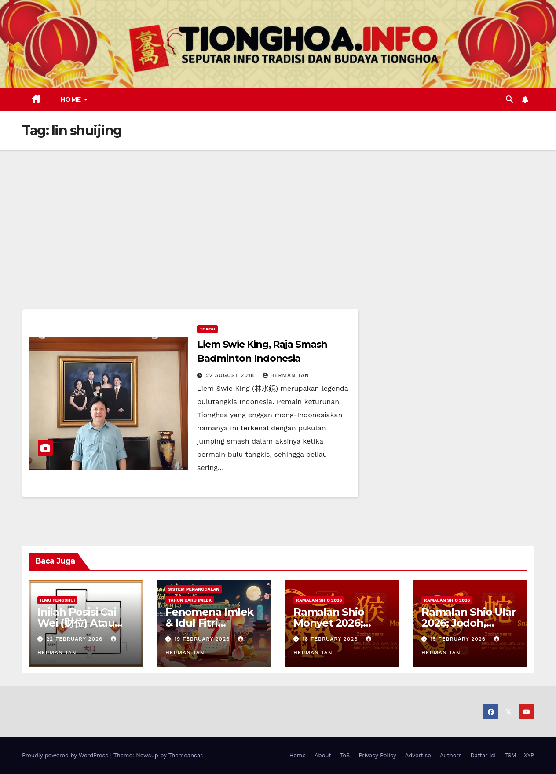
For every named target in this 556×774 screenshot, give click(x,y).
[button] (509, 99)
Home (72, 99)
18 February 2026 (331, 639)
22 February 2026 (75, 639)
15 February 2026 (459, 639)
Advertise (418, 755)
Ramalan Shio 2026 (319, 600)
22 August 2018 (231, 375)
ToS (345, 755)
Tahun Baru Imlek (190, 600)
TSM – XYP (519, 755)
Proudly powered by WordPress (66, 755)
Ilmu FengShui (57, 600)
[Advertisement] (278, 216)
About (323, 755)
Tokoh (207, 328)
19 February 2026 (203, 639)
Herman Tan (286, 375)
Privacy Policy (377, 755)
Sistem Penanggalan (193, 589)
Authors (451, 755)
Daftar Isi (482, 755)
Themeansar (185, 755)
